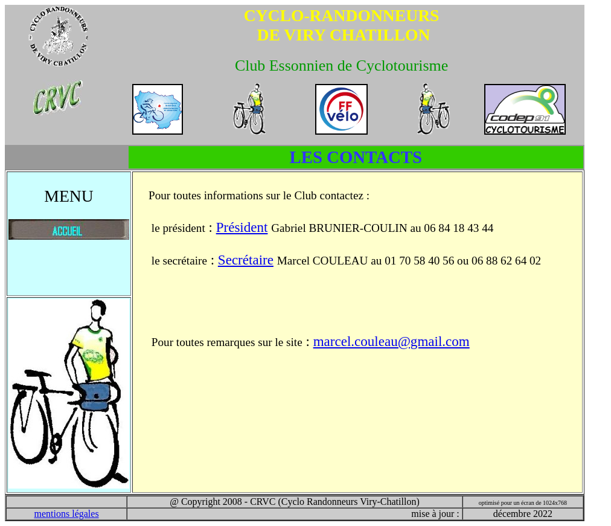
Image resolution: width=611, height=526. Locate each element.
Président (242, 227)
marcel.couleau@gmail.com (391, 341)
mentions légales (66, 513)
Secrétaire (246, 260)
